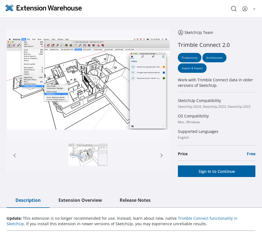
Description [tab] (28, 200)
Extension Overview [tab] (80, 200)
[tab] (88, 155)
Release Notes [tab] (135, 200)
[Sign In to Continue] (216, 171)
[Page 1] (88, 155)
